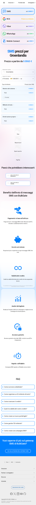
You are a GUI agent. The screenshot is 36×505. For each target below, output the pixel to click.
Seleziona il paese (6, 69)
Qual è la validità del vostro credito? (15, 409)
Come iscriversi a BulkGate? (13, 387)
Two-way (6, 97)
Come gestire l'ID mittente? (13, 423)
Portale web (21, 2)
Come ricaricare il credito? (12, 401)
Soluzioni (11, 2)
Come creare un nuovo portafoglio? (15, 416)
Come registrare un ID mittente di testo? (17, 394)
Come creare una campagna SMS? (15, 431)
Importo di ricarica (6, 76)
